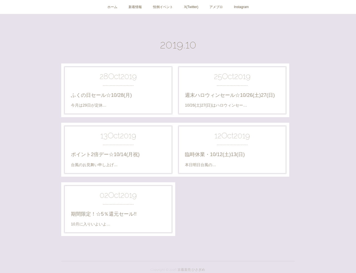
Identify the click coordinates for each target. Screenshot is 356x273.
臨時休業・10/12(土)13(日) (215, 154)
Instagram (241, 7)
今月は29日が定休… (89, 105)
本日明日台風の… (200, 165)
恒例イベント (163, 7)
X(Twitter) (191, 7)
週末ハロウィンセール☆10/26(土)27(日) (230, 95)
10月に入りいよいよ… (90, 224)
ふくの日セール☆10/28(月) (101, 95)
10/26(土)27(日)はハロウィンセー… (216, 105)
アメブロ (216, 7)
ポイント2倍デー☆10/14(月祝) (105, 154)
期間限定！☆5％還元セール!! (104, 214)
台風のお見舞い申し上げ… (94, 165)
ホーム (112, 7)
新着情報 (135, 7)
